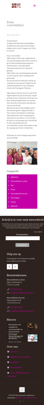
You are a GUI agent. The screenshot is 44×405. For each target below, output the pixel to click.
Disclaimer (14, 362)
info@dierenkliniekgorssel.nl (22, 311)
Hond (13, 189)
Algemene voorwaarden (20, 357)
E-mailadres (22, 234)
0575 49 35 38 (16, 307)
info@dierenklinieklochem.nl (22, 293)
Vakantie (14, 206)
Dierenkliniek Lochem (19, 181)
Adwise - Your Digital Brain (26, 398)
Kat (12, 185)
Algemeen (14, 177)
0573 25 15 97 (16, 289)
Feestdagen (15, 198)
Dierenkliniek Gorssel (19, 193)
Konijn (13, 202)
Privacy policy (15, 367)
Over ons (13, 351)
